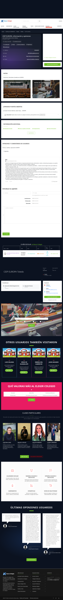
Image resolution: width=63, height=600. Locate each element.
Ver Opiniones (31, 559)
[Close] (58, 114)
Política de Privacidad (24, 598)
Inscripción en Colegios (22, 578)
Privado (35, 321)
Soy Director (31, 133)
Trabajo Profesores (24, 27)
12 (7, 181)
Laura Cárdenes (52, 442)
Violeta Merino (37, 442)
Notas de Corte (47, 253)
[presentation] (11, 228)
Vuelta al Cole (54, 253)
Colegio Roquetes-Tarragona (33, 548)
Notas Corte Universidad (23, 586)
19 (37, 198)
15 (36, 198)
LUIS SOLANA (9, 362)
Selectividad (41, 253)
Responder (54, 181)
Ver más (9, 370)
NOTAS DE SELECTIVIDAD (13, 83)
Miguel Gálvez (22, 442)
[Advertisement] (31, 9)
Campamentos (9, 26)
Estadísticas (31, 491)
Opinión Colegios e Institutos (50, 476)
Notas (32, 26)
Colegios (49, 27)
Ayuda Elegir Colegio (39, 26)
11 (11, 181)
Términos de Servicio (34, 598)
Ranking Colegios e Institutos (31, 476)
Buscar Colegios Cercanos (51, 57)
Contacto (59, 26)
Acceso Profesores (36, 583)
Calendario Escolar (17, 41)
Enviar (6, 234)
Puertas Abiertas (21, 44)
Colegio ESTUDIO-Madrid (12, 526)
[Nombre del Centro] (31, 319)
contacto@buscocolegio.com (53, 579)
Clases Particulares (16, 27)
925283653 (48, 286)
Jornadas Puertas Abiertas (23, 576)
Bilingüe (42, 321)
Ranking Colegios (35, 586)
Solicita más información (52, 64)
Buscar (2, 26)
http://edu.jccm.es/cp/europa (52, 293)
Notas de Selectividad (50, 491)
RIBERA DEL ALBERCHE (39, 363)
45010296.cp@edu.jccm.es (51, 289)
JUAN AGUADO (54, 362)
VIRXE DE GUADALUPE (24, 363)
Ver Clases (24, 456)
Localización (6, 44)
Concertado (27, 321)
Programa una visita (52, 299)
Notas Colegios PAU (22, 583)
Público (19, 321)
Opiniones (29, 44)
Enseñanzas (6, 47)
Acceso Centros (35, 576)
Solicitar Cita (42, 114)
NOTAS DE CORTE (39, 83)
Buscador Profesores (36, 581)
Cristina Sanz (7, 442)
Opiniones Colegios (36, 588)
